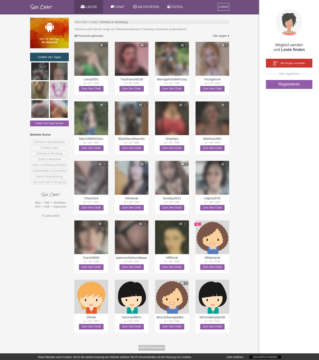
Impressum (59, 206)
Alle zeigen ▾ (221, 35)
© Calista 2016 (50, 215)
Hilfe (47, 202)
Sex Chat (80, 22)
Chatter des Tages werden (49, 123)
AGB (46, 206)
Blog (37, 202)
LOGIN (223, 6)
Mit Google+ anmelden (289, 63)
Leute (93, 22)
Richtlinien (60, 202)
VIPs (37, 206)
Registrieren (289, 84)
